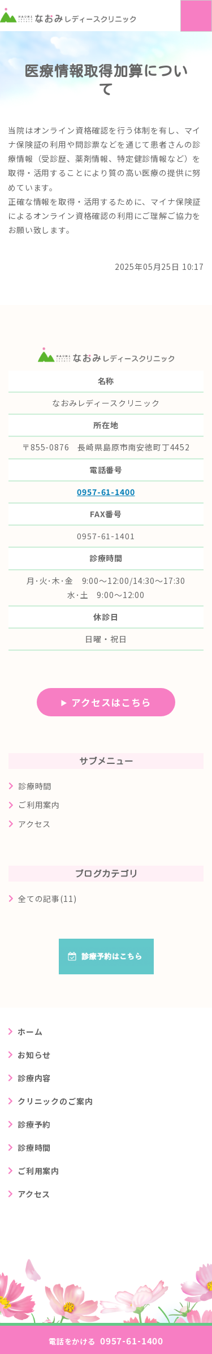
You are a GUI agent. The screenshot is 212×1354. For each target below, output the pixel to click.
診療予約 (34, 1124)
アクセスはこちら (111, 702)
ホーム (30, 1031)
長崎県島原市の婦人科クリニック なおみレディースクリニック (78, 27)
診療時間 (34, 786)
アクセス (34, 823)
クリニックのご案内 (55, 1101)
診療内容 (34, 1078)
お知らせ (34, 1054)
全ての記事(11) (47, 898)
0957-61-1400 (106, 491)
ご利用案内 (39, 804)
